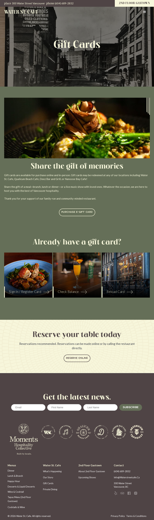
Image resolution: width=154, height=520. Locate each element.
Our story (48, 477)
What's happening (52, 471)
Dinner (11, 470)
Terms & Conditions (136, 516)
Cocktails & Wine (16, 507)
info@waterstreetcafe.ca (127, 477)
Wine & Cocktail (16, 491)
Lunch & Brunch (15, 475)
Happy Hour (14, 481)
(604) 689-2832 (122, 471)
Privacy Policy (118, 516)
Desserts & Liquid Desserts (21, 486)
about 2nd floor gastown (91, 471)
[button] (144, 12)
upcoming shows (87, 477)
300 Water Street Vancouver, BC (123, 485)
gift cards (48, 483)
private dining (50, 489)
